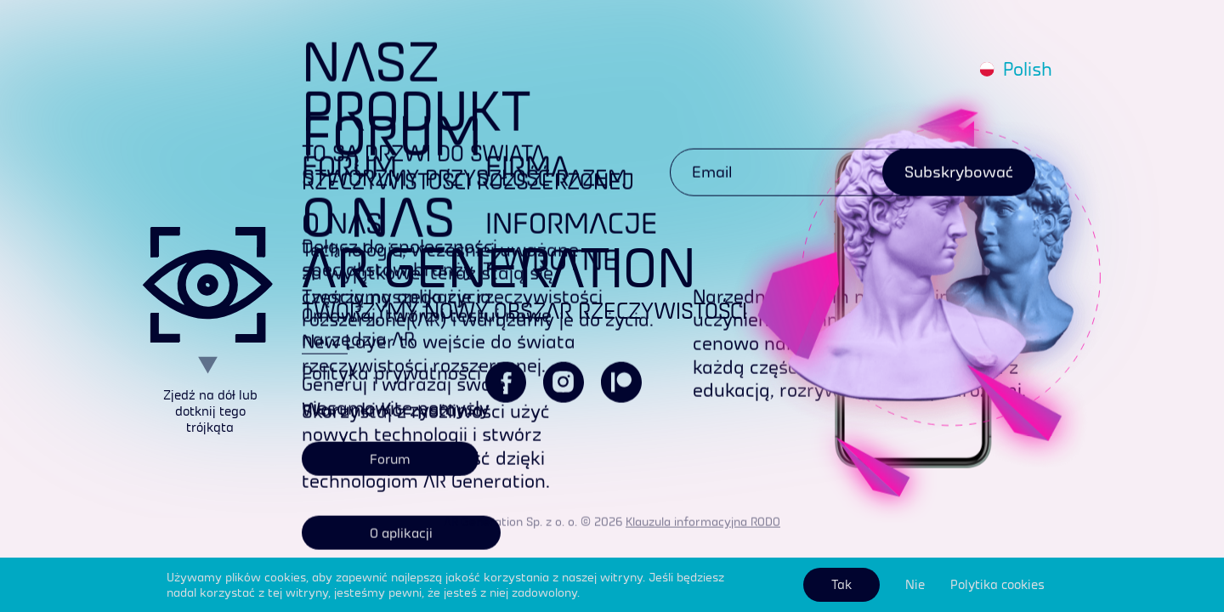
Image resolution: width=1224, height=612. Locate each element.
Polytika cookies (997, 584)
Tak (841, 584)
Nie (915, 584)
